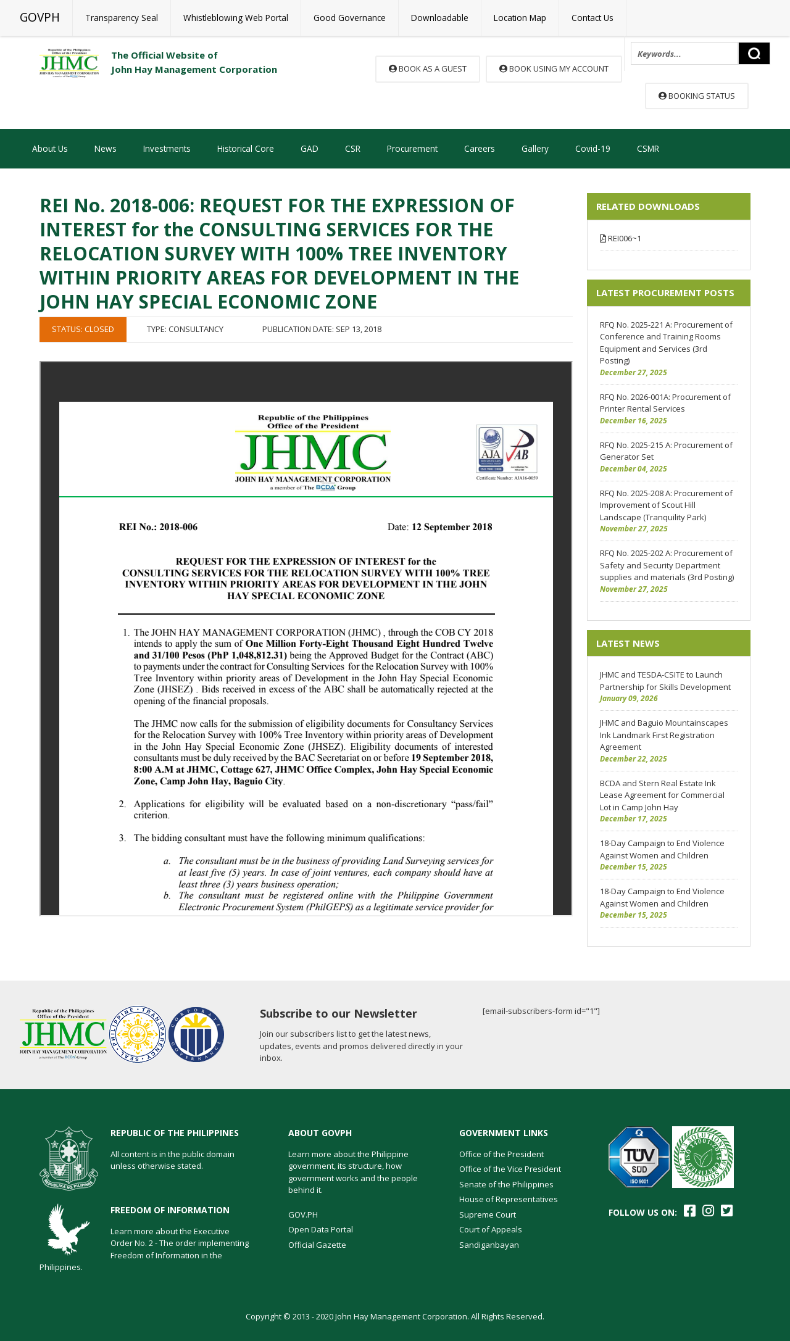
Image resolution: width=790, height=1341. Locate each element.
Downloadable (439, 17)
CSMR (648, 148)
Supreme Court (487, 1214)
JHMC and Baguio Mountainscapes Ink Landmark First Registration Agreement (664, 734)
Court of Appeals (490, 1229)
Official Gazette (317, 1244)
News (105, 148)
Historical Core (245, 148)
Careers (479, 148)
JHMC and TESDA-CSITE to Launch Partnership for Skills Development (665, 680)
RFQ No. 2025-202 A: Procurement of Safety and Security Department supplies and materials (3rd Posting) (667, 565)
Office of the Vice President (510, 1168)
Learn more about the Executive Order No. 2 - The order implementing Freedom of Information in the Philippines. (144, 1249)
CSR (352, 148)
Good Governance (350, 17)
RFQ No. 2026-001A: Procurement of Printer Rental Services (665, 403)
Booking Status (697, 95)
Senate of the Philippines (506, 1184)
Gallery (535, 148)
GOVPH (40, 17)
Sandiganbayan (489, 1244)
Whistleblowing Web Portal (235, 17)
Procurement (412, 148)
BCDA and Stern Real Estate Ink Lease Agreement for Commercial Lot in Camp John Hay (662, 795)
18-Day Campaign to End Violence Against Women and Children (662, 849)
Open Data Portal (320, 1229)
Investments (167, 148)
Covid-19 (592, 148)
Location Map (520, 17)
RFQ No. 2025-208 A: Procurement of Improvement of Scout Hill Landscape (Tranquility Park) (666, 505)
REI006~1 (620, 238)
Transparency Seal (121, 17)
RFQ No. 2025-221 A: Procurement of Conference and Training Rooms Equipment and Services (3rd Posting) (666, 343)
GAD (309, 148)
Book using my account (554, 68)
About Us (50, 148)
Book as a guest (428, 68)
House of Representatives (508, 1199)
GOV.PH (303, 1214)
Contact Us (592, 17)
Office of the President (501, 1154)
